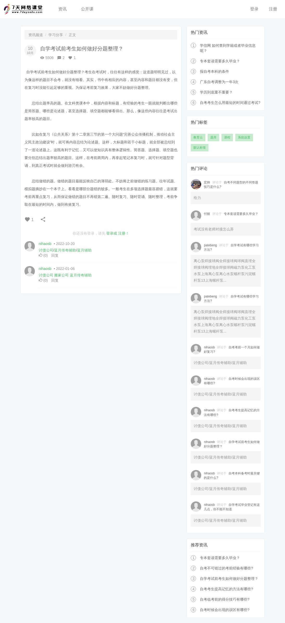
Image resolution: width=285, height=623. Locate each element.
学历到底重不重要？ (216, 92)
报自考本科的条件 (214, 71)
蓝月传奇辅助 (65, 250)
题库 (213, 137)
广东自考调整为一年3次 (219, 82)
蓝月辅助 (84, 250)
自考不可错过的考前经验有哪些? (226, 568)
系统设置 (244, 137)
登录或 (111, 233)
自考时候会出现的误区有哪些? (224, 610)
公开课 (87, 9)
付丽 (207, 214)
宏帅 (207, 182)
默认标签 (199, 147)
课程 (227, 137)
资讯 (62, 9)
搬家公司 (61, 275)
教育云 (198, 137)
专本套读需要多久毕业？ (220, 61)
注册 (273, 9)
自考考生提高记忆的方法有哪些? (226, 589)
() (44, 255)
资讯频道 (35, 35)
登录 (254, 9)
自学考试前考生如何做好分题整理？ (229, 578)
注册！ (123, 233)
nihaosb (45, 244)
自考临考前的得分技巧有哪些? (224, 599)
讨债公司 (46, 250)
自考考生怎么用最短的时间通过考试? (230, 103)
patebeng (210, 245)
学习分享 (55, 35)
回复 (55, 255)
